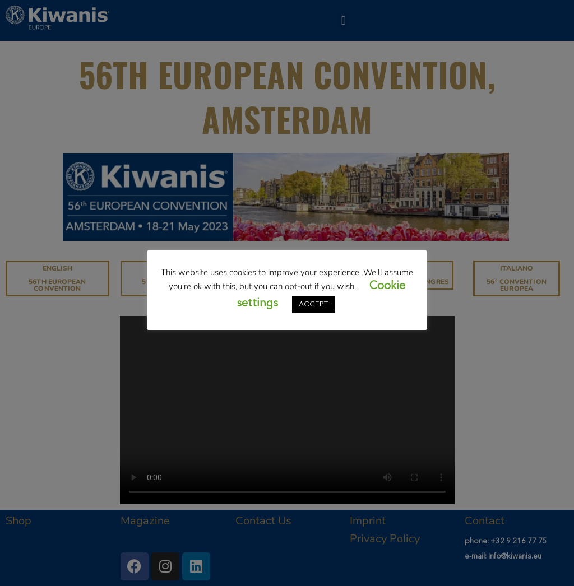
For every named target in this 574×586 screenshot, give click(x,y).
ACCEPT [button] (313, 304)
